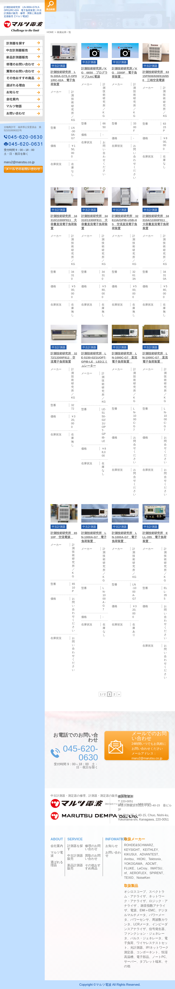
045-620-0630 (23, 137)
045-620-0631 (23, 144)
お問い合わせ (23, 113)
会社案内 (23, 99)
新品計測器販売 (23, 57)
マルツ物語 (23, 106)
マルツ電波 (57, 854)
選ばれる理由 (23, 85)
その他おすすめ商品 (23, 78)
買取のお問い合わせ (23, 71)
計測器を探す (23, 43)
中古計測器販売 (23, 50)
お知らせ (23, 92)
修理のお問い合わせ (23, 64)
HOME (50, 32)
